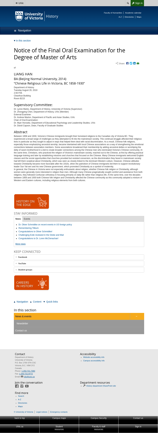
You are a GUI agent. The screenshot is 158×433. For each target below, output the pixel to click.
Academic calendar (133, 13)
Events (27, 219)
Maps (139, 17)
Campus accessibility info (94, 361)
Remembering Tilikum (29, 228)
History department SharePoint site (101, 386)
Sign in (136, 3)
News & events (23, 316)
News (18, 219)
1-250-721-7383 (28, 371)
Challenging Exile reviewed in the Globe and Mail (41, 235)
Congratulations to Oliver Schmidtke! (35, 231)
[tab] (79, 257)
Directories (129, 17)
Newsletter (22, 323)
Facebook (22, 257)
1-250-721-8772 (26, 374)
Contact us (21, 330)
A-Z (120, 17)
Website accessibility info (93, 357)
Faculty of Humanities (113, 13)
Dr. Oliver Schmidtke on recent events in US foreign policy (45, 224)
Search (21, 396)
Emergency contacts (59, 412)
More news (20, 244)
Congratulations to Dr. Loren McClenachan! (38, 238)
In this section (25, 310)
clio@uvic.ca (29, 377)
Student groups (25, 270)
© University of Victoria (23, 412)
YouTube (22, 263)
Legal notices (41, 412)
